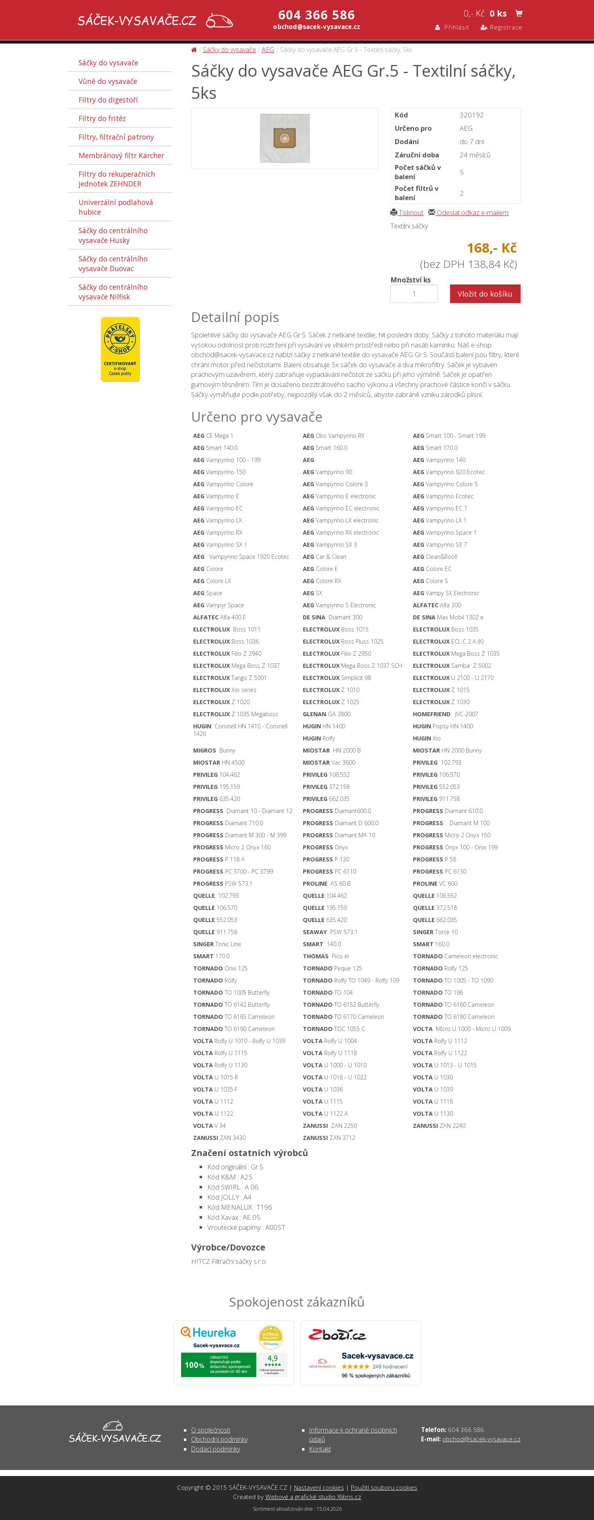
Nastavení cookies (319, 1487)
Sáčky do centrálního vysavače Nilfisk (113, 291)
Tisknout (406, 212)
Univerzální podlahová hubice (116, 207)
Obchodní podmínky (219, 1439)
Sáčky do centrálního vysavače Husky (113, 235)
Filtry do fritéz (102, 118)
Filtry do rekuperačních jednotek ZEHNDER (117, 178)
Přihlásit (452, 27)
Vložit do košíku (485, 294)
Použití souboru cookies (384, 1487)
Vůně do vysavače (108, 81)
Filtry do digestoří (108, 100)
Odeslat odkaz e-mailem (468, 212)
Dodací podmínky (215, 1449)
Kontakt (320, 1449)
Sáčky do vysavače (108, 62)
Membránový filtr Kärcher (121, 155)
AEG (268, 49)
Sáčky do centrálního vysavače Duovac (113, 263)
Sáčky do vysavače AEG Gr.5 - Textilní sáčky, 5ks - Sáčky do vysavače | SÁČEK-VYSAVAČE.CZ (153, 21)
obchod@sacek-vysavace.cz (481, 1438)
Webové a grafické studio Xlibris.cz (313, 1496)
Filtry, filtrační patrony (116, 137)
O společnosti (210, 1430)
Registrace (502, 27)
